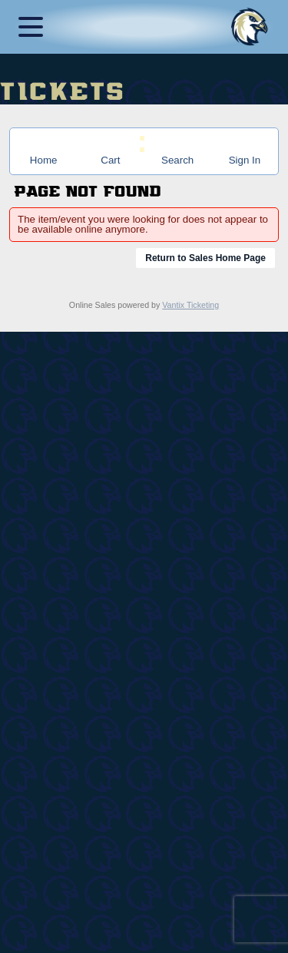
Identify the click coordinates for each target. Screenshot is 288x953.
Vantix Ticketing (190, 304)
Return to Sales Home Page (205, 258)
